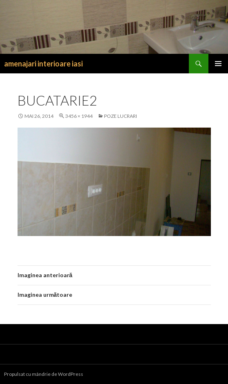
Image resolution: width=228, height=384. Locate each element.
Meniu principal (218, 63)
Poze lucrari (120, 116)
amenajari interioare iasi (43, 63)
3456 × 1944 (79, 116)
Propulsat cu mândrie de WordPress (43, 374)
